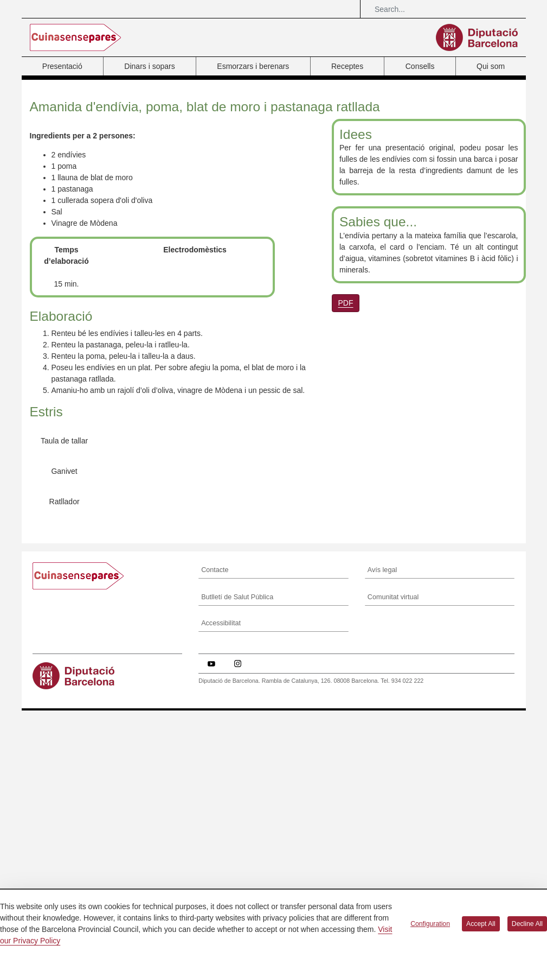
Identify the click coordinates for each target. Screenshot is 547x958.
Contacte (214, 828)
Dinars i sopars (149, 66)
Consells (420, 66)
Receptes (347, 66)
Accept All (480, 924)
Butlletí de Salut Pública (237, 855)
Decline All (527, 924)
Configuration (430, 924)
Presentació (62, 66)
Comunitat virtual (393, 855)
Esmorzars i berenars (253, 66)
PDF (345, 303)
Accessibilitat (221, 881)
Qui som (491, 66)
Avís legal (382, 828)
